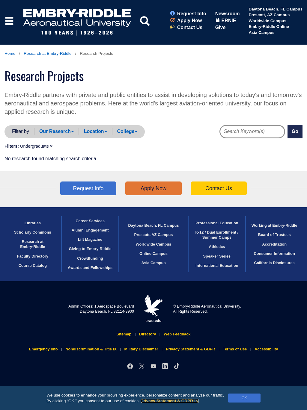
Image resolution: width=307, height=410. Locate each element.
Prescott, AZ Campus (269, 15)
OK (244, 398)
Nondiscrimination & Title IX (90, 349)
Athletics (217, 246)
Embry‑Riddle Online (269, 26)
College (127, 131)
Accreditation (274, 244)
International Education (216, 265)
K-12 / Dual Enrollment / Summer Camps (217, 235)
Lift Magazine (90, 239)
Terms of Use (235, 349)
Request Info (188, 13)
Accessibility (266, 349)
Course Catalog (33, 265)
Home (9, 53)
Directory (147, 334)
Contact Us (186, 27)
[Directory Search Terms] (249, 131)
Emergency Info (43, 349)
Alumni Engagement (90, 230)
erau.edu (153, 308)
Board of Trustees (274, 234)
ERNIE (225, 20)
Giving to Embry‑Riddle (90, 248)
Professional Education (216, 223)
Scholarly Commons (32, 232)
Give (220, 27)
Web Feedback (177, 334)
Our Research (56, 131)
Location (95, 131)
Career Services (90, 221)
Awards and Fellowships (90, 267)
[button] (36, 146)
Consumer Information (274, 253)
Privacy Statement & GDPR (170, 401)
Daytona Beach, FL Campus (276, 9)
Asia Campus (261, 32)
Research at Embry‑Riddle (47, 53)
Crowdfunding (90, 258)
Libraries (33, 223)
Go (295, 131)
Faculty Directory (33, 256)
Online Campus (153, 253)
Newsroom (227, 13)
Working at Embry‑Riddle (274, 225)
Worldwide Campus (267, 21)
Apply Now (186, 20)
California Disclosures (274, 263)
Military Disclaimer (141, 349)
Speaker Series (217, 256)
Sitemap (124, 334)
